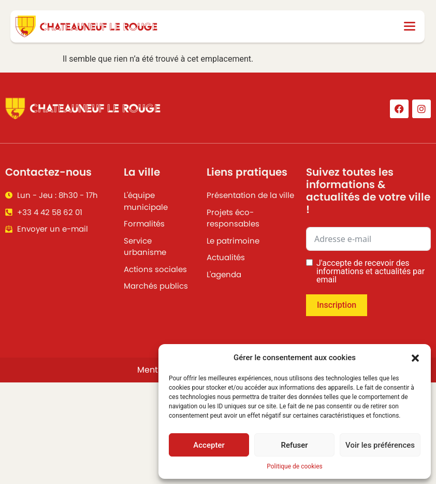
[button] (415, 357)
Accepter (208, 445)
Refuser (294, 445)
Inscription (336, 305)
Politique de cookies (294, 466)
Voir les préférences (380, 445)
